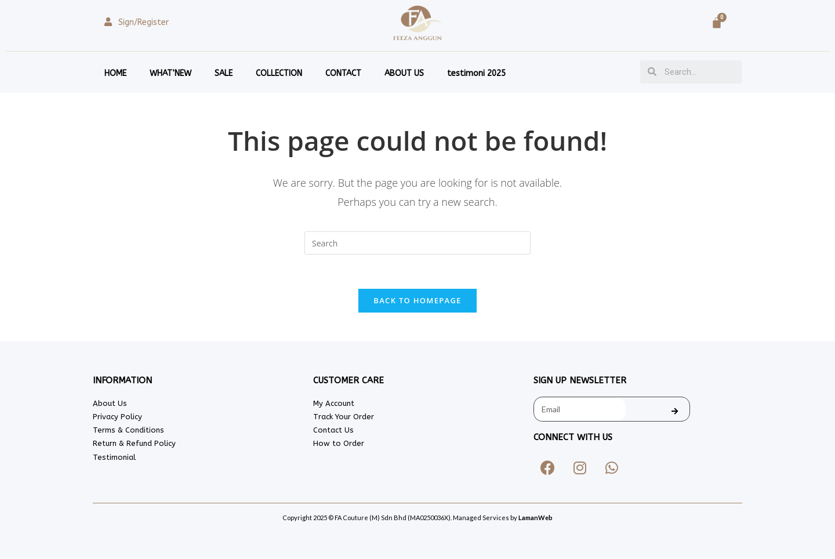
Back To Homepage (417, 301)
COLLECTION (279, 73)
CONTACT (343, 73)
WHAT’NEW (170, 73)
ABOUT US (404, 73)
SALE (224, 73)
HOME (115, 73)
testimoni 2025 (476, 73)
